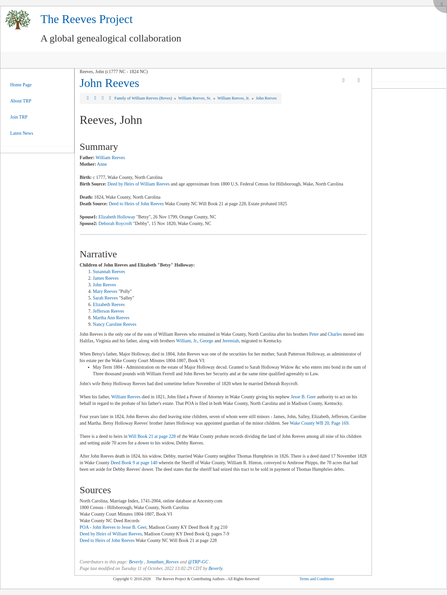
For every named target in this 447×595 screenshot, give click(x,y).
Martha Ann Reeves (111, 317)
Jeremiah (230, 340)
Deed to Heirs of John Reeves (136, 203)
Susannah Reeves (109, 271)
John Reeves (109, 83)
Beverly (136, 561)
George (206, 340)
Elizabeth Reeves (109, 304)
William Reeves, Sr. (195, 98)
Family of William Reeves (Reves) (143, 98)
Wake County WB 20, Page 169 (319, 423)
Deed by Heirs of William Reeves (138, 184)
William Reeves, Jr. (234, 98)
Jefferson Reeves (108, 311)
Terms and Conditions (316, 579)
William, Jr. (186, 340)
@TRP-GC (198, 561)
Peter (314, 334)
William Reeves (110, 157)
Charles (335, 334)
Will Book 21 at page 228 (152, 436)
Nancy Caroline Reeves (114, 324)
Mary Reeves (105, 291)
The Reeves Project (87, 19)
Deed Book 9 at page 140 (134, 462)
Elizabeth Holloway (116, 216)
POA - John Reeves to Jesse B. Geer (113, 527)
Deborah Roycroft (115, 223)
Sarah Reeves (105, 298)
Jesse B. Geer (303, 396)
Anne (102, 164)
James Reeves (106, 278)
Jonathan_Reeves (162, 561)
